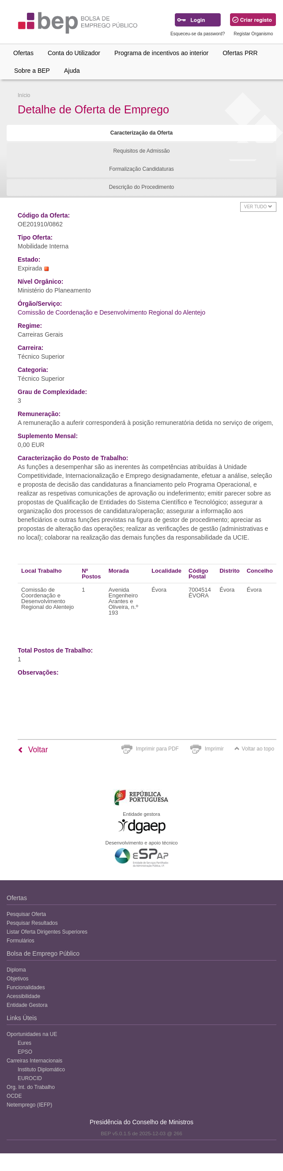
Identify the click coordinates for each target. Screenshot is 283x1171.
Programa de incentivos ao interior (161, 52)
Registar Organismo (253, 33)
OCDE (14, 1096)
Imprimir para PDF (157, 749)
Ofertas (23, 52)
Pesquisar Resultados (32, 923)
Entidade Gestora (27, 1005)
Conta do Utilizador (74, 52)
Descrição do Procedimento (141, 187)
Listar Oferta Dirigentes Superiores (47, 932)
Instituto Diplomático (41, 1069)
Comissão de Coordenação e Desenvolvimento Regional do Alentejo (111, 312)
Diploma (16, 970)
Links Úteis (22, 1017)
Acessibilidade (23, 996)
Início (24, 95)
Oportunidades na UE (32, 1034)
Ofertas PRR (240, 52)
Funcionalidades (26, 987)
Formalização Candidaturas (141, 169)
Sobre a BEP (32, 70)
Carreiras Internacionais (34, 1061)
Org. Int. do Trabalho (31, 1087)
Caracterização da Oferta (141, 133)
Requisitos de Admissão (141, 151)
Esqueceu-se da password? (197, 33)
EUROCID (30, 1078)
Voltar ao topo (254, 749)
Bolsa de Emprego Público (43, 953)
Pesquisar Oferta (26, 914)
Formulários (20, 941)
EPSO (25, 1052)
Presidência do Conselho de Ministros (141, 1122)
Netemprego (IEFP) (29, 1105)
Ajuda (72, 70)
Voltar (33, 749)
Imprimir (214, 749)
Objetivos (18, 979)
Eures (24, 1043)
